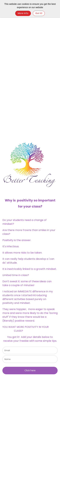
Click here (30, 370)
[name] (30, 359)
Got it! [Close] (38, 13)
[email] (30, 350)
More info (23, 13)
